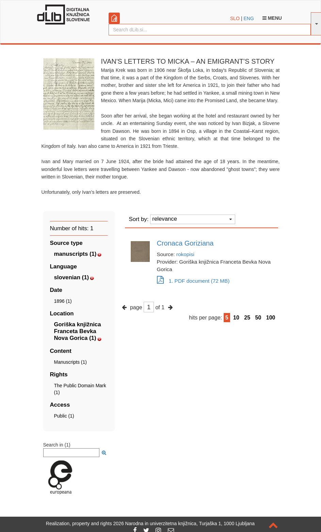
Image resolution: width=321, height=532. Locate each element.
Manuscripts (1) (70, 362)
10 (236, 317)
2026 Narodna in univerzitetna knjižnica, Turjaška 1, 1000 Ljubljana (184, 523)
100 (270, 317)
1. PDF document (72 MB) (193, 281)
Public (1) (64, 416)
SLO (235, 18)
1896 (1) (63, 301)
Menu (272, 18)
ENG (248, 18)
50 (258, 317)
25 (247, 317)
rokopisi (185, 254)
